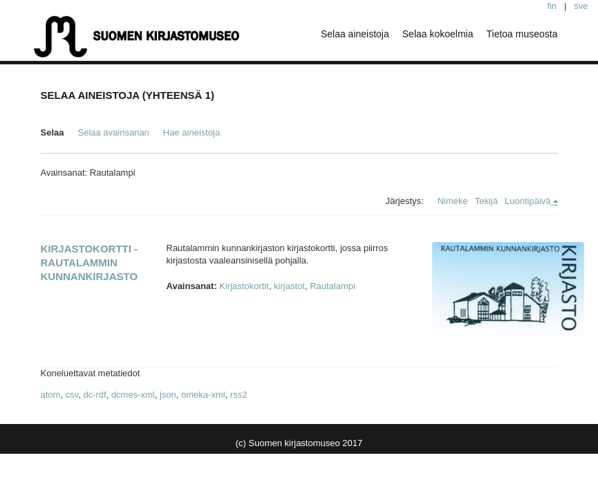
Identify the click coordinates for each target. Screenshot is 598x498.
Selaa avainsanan (113, 132)
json (168, 394)
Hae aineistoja (191, 132)
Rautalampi (332, 286)
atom (51, 394)
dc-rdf (94, 394)
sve (581, 6)
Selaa (52, 132)
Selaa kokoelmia (438, 33)
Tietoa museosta (522, 33)
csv (72, 394)
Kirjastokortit (244, 286)
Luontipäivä (528, 201)
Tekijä (486, 201)
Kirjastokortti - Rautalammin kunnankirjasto (89, 262)
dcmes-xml (133, 394)
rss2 (238, 394)
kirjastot (289, 286)
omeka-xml (203, 394)
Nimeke (453, 201)
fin (552, 6)
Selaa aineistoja (355, 33)
